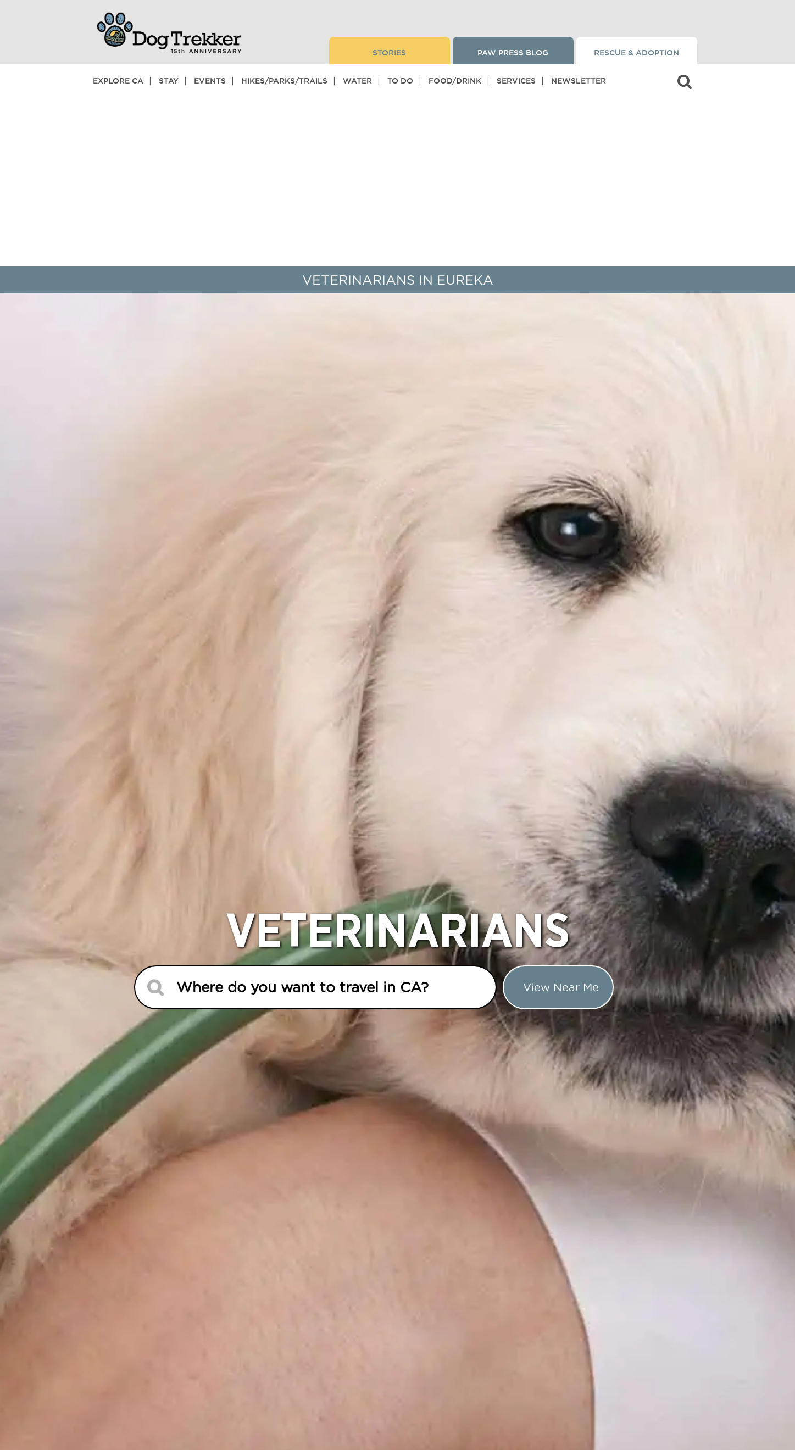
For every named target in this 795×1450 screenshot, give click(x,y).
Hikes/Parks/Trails (284, 80)
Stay (169, 80)
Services (516, 80)
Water (357, 80)
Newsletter (578, 80)
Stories (389, 52)
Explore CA (118, 80)
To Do (400, 80)
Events (210, 80)
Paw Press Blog (512, 52)
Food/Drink (455, 80)
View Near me (561, 987)
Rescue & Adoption (636, 52)
